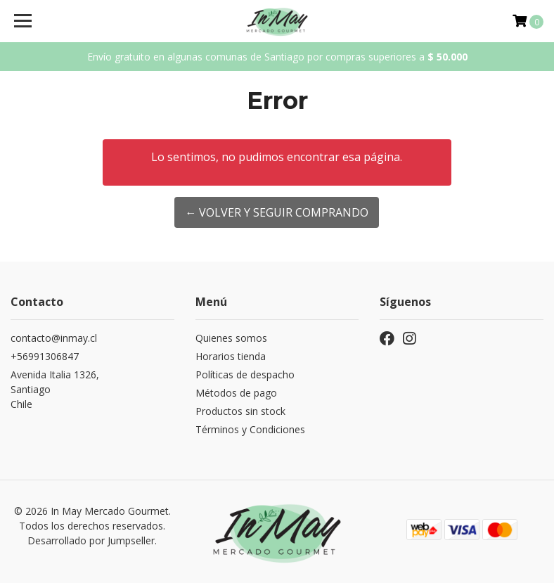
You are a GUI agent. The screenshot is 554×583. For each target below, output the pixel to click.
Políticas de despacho (245, 374)
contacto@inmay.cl (54, 338)
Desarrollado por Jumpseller (91, 540)
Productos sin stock (240, 411)
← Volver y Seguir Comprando (276, 212)
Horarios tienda (230, 356)
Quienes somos (231, 338)
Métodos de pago (236, 392)
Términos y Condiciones (250, 429)
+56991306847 (45, 356)
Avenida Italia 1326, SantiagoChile (55, 389)
